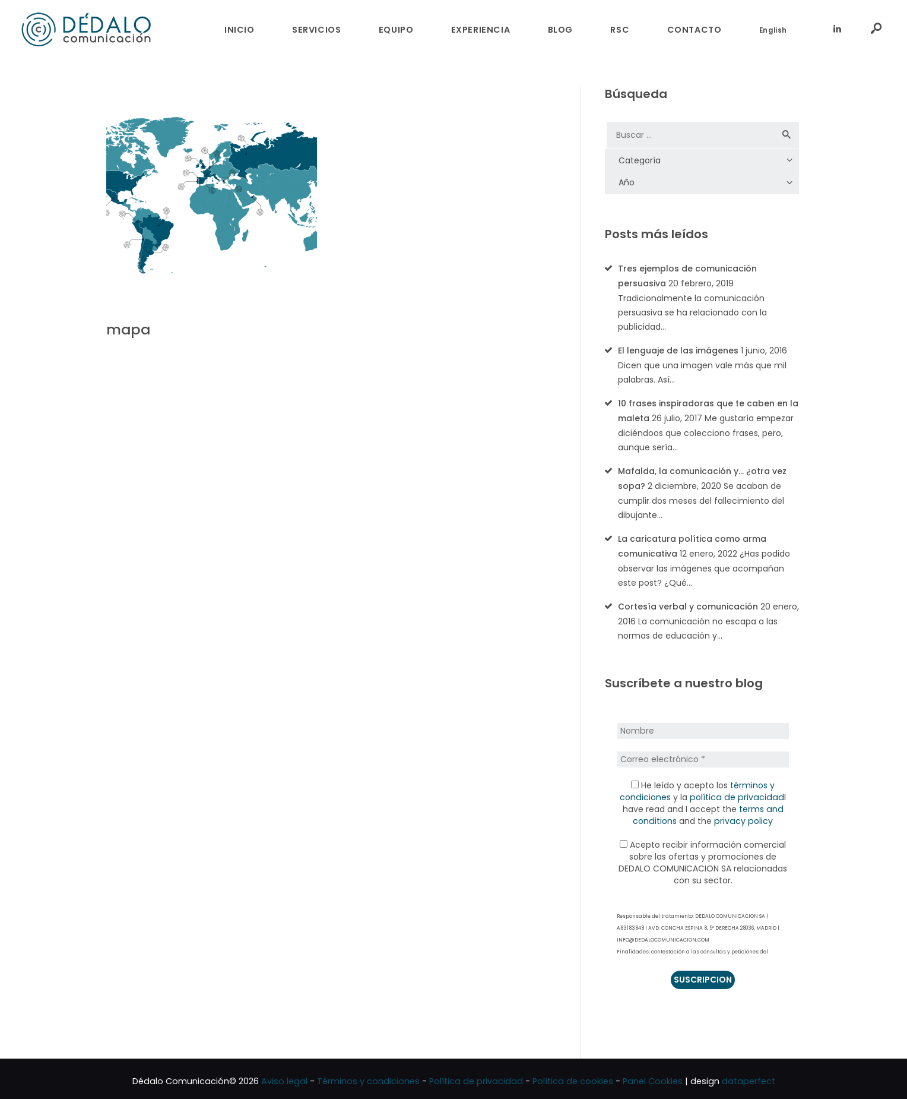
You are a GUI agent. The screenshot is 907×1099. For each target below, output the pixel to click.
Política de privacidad (476, 1076)
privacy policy (743, 816)
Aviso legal (284, 1076)
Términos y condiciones (368, 1076)
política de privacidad (737, 792)
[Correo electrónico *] (703, 754)
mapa (128, 330)
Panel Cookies (653, 1076)
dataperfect (748, 1076)
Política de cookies (572, 1076)
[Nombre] (703, 726)
